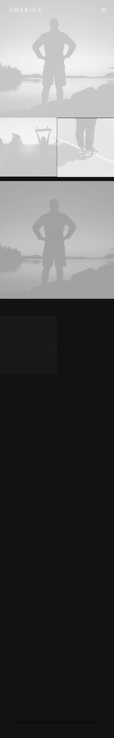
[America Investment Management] (25, 10)
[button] (103, 10)
